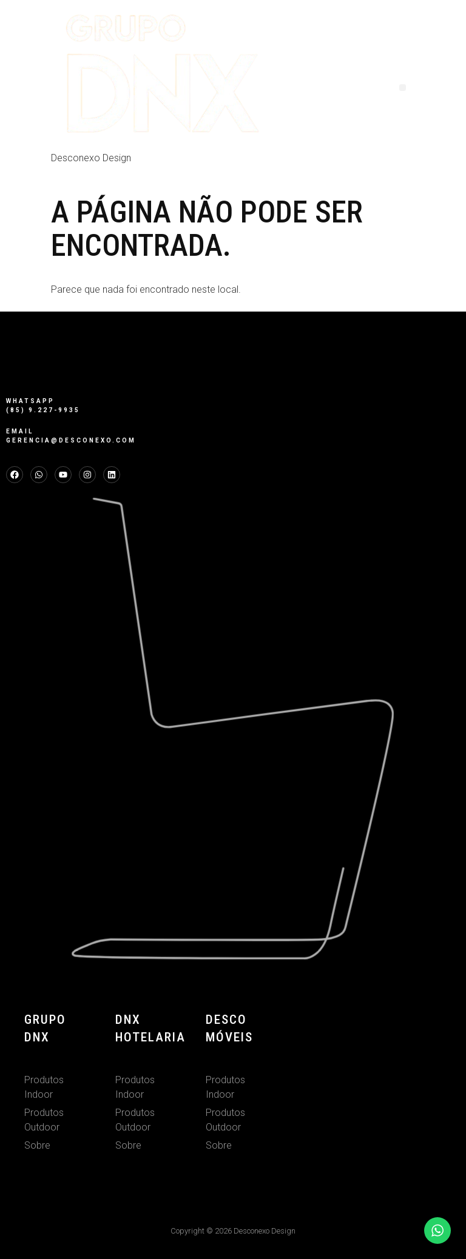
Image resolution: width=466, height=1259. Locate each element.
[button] (402, 87)
